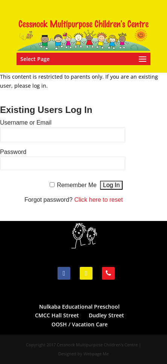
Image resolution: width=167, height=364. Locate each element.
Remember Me (77, 185)
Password (13, 152)
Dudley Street (106, 315)
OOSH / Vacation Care (80, 324)
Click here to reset (98, 199)
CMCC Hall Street (57, 315)
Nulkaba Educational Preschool (79, 306)
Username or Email (26, 122)
